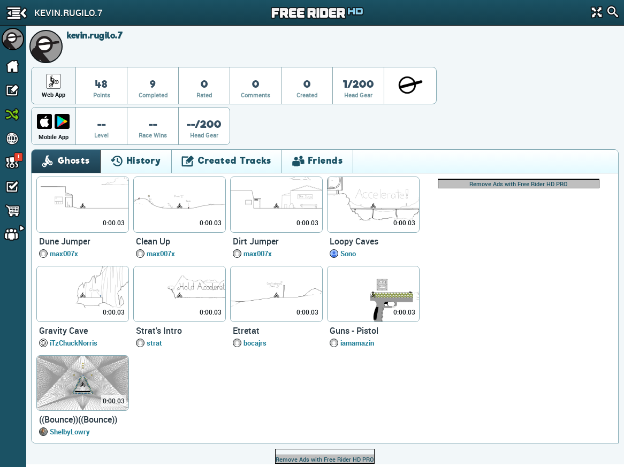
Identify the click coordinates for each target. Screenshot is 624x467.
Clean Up (153, 241)
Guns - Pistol (354, 330)
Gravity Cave (63, 330)
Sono (348, 253)
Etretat (246, 330)
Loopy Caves (354, 241)
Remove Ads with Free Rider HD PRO (518, 184)
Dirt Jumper (256, 241)
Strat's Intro (159, 330)
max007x (64, 253)
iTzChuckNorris (73, 343)
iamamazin (357, 343)
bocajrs (255, 343)
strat (154, 343)
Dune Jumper (64, 241)
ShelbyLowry (70, 431)
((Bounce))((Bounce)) (78, 419)
